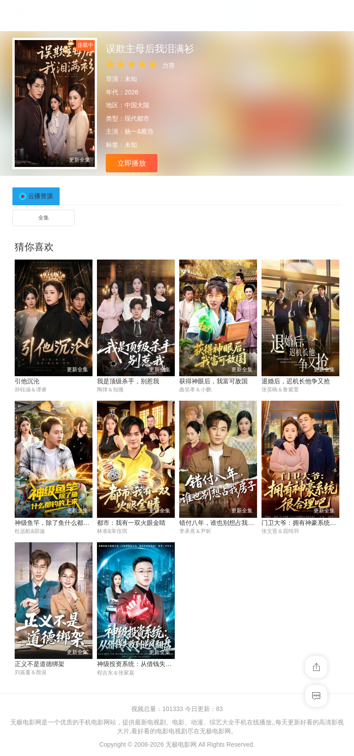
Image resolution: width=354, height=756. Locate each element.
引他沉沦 (27, 381)
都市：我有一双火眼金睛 (131, 522)
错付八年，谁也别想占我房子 (219, 522)
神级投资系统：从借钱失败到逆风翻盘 (150, 664)
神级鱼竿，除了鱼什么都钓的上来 (61, 522)
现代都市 (137, 118)
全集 (43, 218)
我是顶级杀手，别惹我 (128, 381)
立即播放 (131, 163)
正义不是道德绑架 (39, 664)
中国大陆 (137, 105)
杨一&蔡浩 (139, 131)
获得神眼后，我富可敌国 (213, 381)
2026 (131, 92)
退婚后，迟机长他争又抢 (295, 381)
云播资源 (40, 195)
